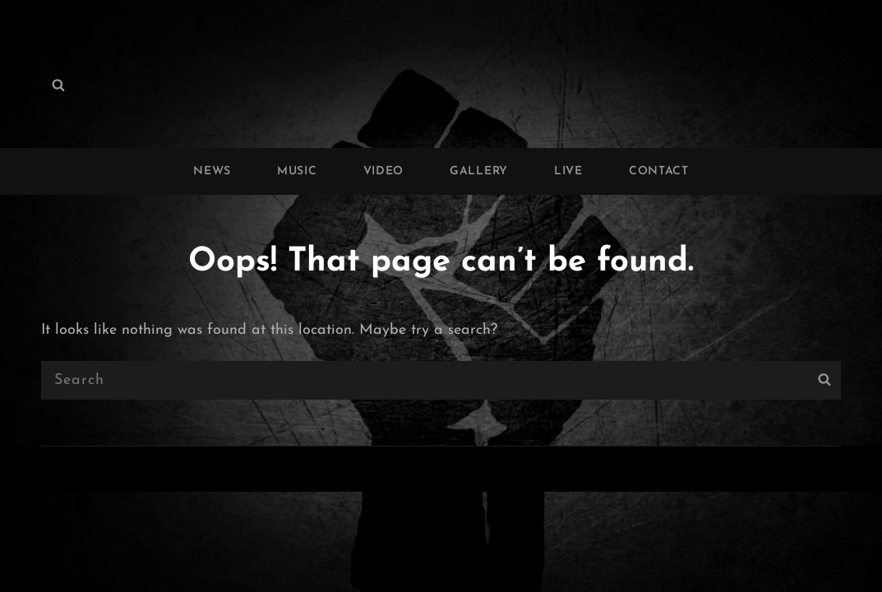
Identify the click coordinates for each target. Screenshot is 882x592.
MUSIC (297, 171)
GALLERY (479, 171)
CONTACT (659, 171)
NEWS (212, 171)
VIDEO (383, 171)
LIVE (568, 171)
